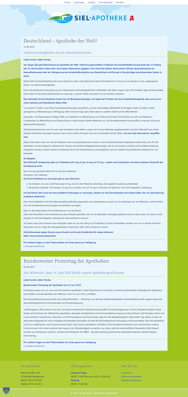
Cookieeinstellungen (131, 380)
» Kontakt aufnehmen (34, 246)
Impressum (126, 372)
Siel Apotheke (94, 18)
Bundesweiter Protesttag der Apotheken (66, 261)
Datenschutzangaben (131, 376)
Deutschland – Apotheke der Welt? (60, 41)
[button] (6, 390)
